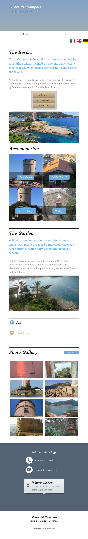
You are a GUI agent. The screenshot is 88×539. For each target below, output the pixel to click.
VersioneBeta (49, 528)
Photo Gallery (23, 352)
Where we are (42, 483)
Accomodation (44, 100)
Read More (71, 352)
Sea (18, 322)
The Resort (20, 52)
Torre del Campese (25, 7)
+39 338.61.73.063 (44, 460)
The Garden (43, 105)
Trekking (22, 333)
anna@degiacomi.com (46, 470)
